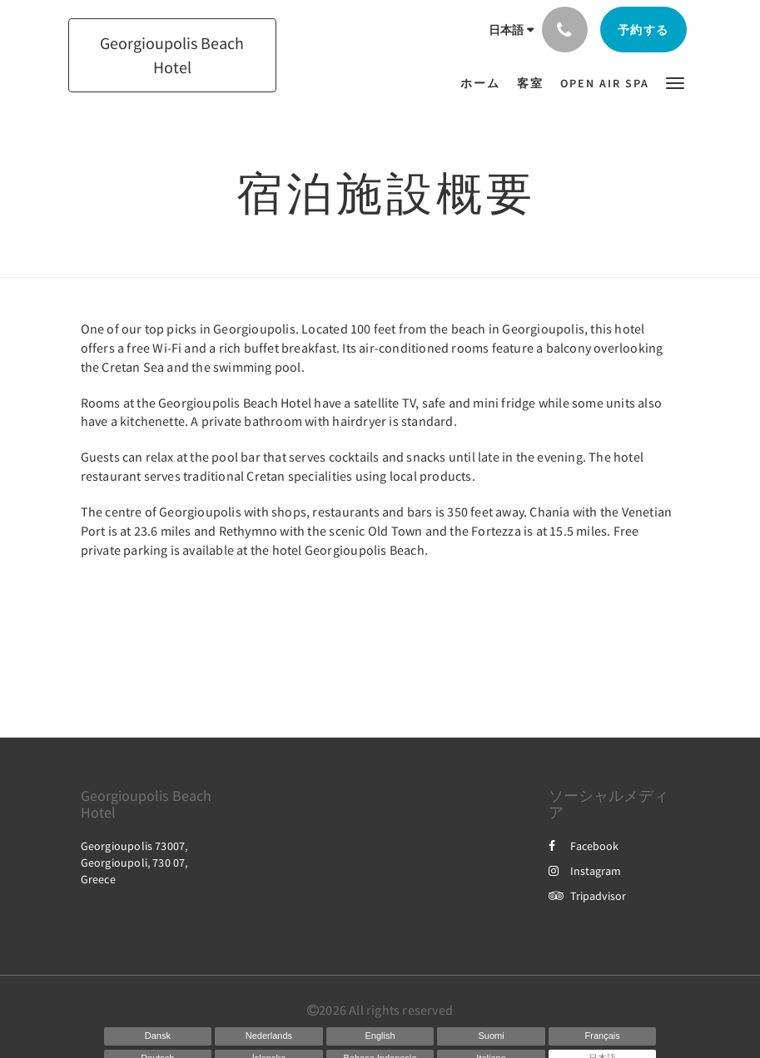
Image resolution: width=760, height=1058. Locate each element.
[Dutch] (269, 1036)
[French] (603, 1036)
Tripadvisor (587, 895)
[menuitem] (484, 83)
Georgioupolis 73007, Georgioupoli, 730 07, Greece (134, 862)
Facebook (583, 845)
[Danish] (158, 1036)
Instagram (585, 870)
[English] (380, 1036)
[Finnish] (491, 1036)
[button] (675, 82)
